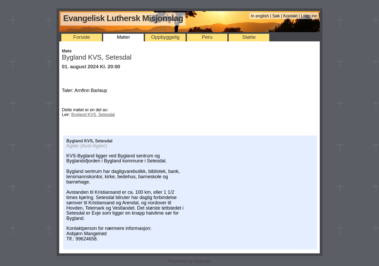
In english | (261, 16)
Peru (207, 37)
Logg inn (309, 16)
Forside (81, 37)
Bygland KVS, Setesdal (93, 114)
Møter (123, 37)
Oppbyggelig (165, 37)
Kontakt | (292, 16)
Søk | (277, 16)
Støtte (249, 37)
